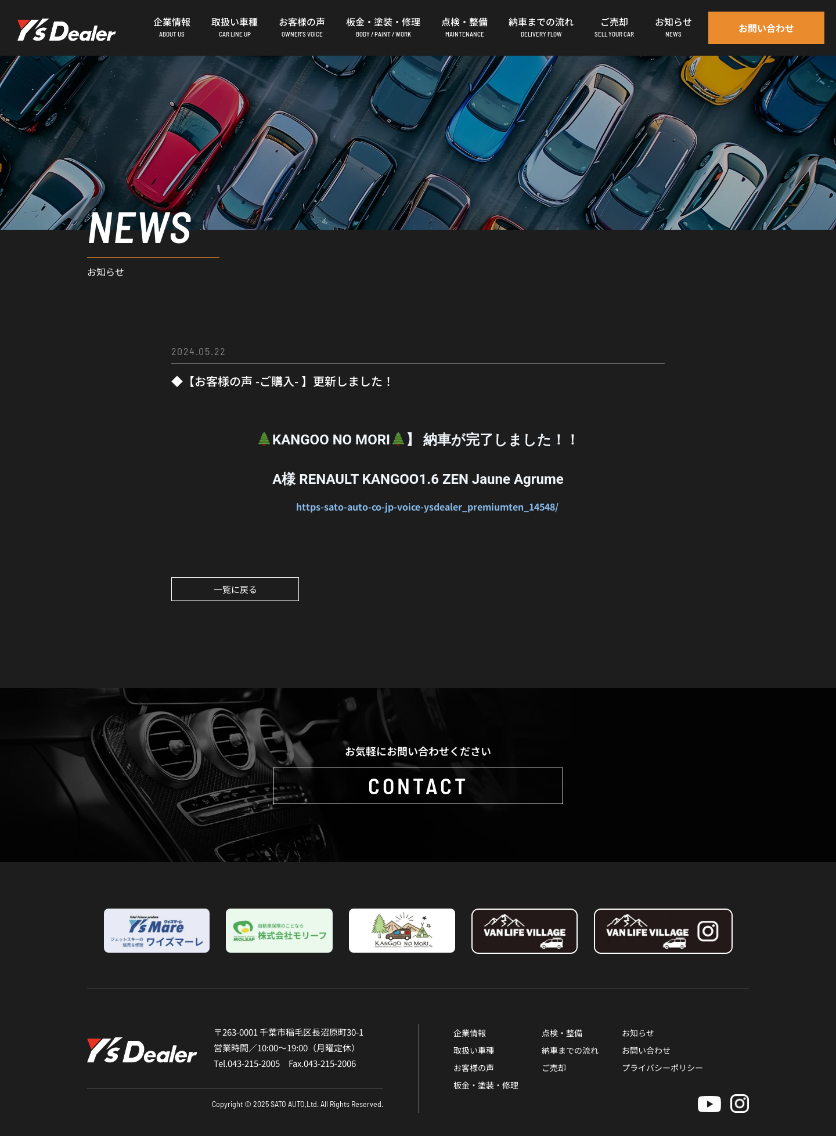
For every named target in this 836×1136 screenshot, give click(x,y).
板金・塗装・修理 (485, 1085)
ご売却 (554, 1067)
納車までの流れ (570, 1050)
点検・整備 (562, 1033)
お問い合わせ (646, 1050)
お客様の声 (473, 1067)
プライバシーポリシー (662, 1067)
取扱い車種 (473, 1050)
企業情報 (469, 1033)
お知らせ (638, 1033)
